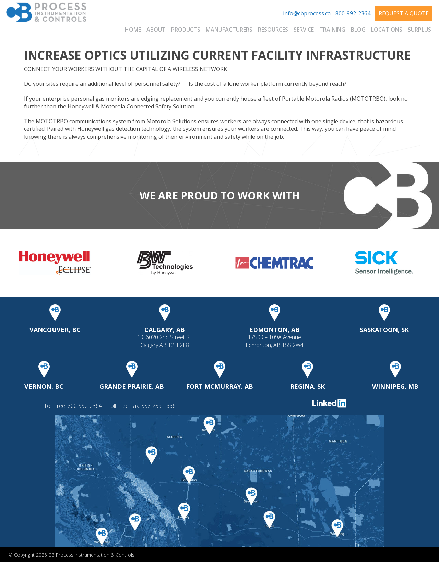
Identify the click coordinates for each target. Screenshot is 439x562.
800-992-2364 (352, 13)
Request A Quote (404, 13)
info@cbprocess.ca (307, 13)
